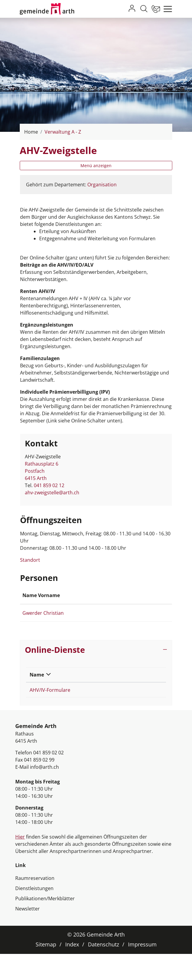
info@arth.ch (44, 769)
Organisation (102, 184)
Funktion (83, 595)
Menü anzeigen (96, 165)
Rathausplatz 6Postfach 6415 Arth (41, 470)
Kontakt (117, 595)
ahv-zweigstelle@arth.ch (52, 492)
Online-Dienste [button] (55, 649)
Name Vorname (41, 595)
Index (72, 946)
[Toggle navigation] (166, 8)
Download (120, 674)
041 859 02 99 (39, 762)
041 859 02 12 (49, 485)
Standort (33, 560)
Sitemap (46, 946)
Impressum (142, 946)
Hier (20, 839)
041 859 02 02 (48, 754)
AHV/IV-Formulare (50, 690)
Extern (142, 691)
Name (37, 674)
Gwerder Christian (43, 613)
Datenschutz (103, 946)
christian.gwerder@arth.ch (137, 613)
